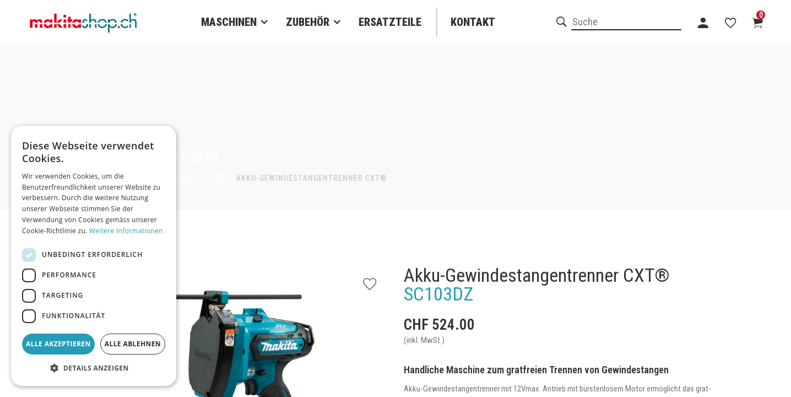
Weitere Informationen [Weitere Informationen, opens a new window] (126, 230)
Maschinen (229, 22)
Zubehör (307, 22)
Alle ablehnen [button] (133, 343)
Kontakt (473, 22)
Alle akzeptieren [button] (58, 343)
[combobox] (626, 22)
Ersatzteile (390, 22)
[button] (93, 368)
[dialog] (93, 256)
